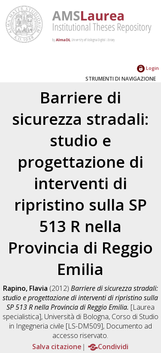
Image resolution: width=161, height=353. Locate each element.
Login (148, 68)
